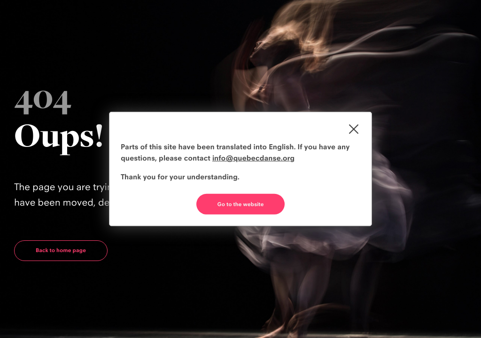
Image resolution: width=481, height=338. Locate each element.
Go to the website (240, 204)
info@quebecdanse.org (253, 158)
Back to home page (61, 250)
